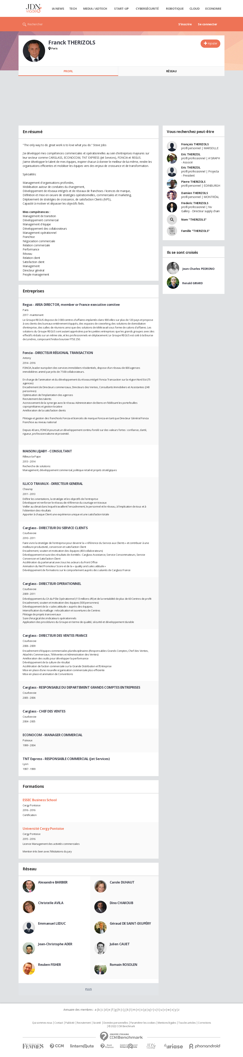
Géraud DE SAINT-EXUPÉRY (130, 923)
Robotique (174, 8)
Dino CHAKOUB (121, 903)
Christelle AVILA (50, 903)
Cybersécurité (147, 8)
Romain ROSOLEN (123, 964)
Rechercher (35, 24)
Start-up (121, 8)
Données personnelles (115, 1022)
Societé (97, 1022)
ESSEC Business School (40, 800)
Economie (213, 8)
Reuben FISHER (49, 964)
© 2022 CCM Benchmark (121, 1026)
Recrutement (84, 1022)
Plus (88, 989)
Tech (73, 8)
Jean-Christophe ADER (55, 944)
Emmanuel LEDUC (52, 923)
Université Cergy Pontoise (43, 828)
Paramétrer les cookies (142, 1022)
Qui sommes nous (42, 1022)
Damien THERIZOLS (194, 193)
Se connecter (207, 24)
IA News (58, 8)
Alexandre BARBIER (53, 882)
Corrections (204, 1022)
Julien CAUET (120, 944)
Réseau (171, 71)
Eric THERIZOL (191, 154)
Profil (68, 71)
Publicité (69, 1022)
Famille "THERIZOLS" (195, 231)
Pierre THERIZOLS (193, 182)
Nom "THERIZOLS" (194, 219)
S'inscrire (185, 24)
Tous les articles (187, 1022)
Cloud (194, 8)
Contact (58, 1022)
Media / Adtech (95, 8)
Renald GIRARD (192, 283)
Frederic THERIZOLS (194, 203)
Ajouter (212, 43)
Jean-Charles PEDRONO (198, 269)
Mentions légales (167, 1022)
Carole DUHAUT (122, 882)
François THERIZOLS (195, 144)
